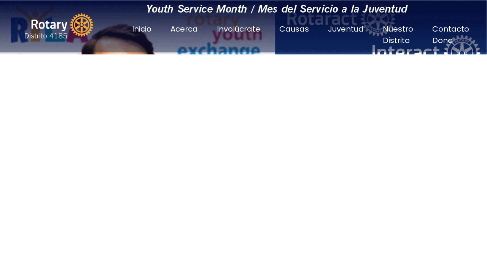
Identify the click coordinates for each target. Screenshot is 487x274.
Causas (294, 29)
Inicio (141, 29)
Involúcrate (238, 29)
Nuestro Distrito (398, 35)
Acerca (184, 29)
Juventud (346, 29)
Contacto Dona (450, 35)
